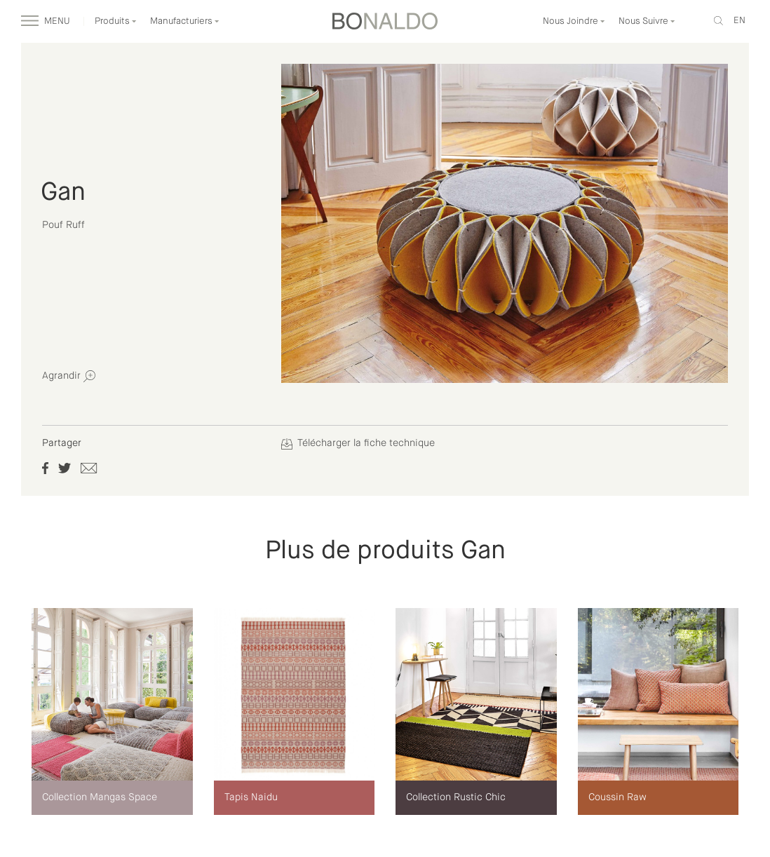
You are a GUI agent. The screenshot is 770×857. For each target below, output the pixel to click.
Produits (116, 21)
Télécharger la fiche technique (358, 443)
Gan (63, 192)
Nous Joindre (574, 21)
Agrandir (68, 376)
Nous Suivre (647, 21)
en (739, 20)
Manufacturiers (184, 21)
